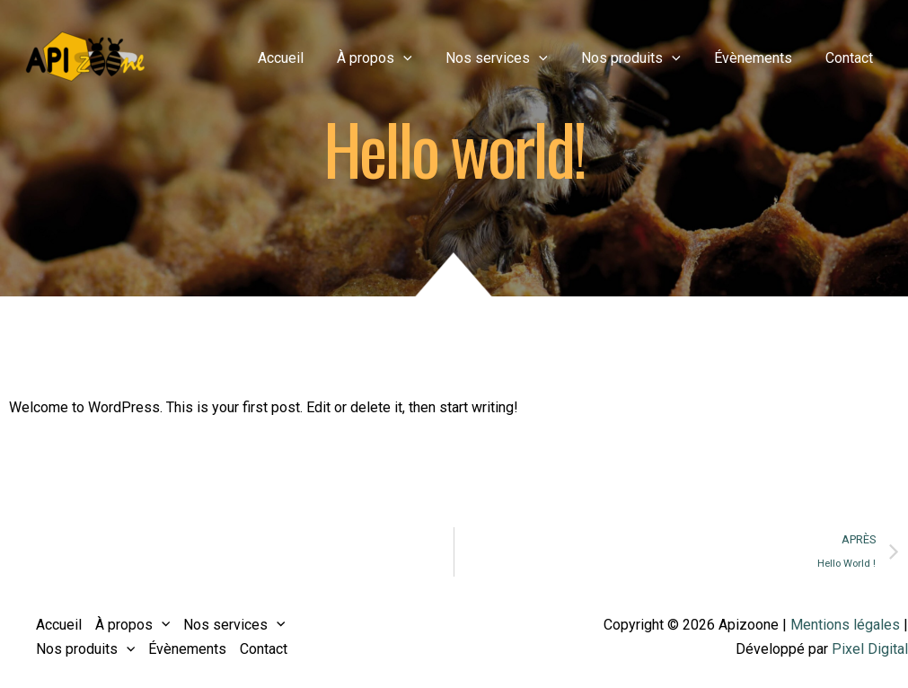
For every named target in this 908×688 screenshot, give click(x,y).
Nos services (514, 58)
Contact (852, 57)
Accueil (307, 57)
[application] (425, 58)
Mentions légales (845, 624)
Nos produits (642, 58)
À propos (396, 58)
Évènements (760, 57)
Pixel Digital (870, 648)
